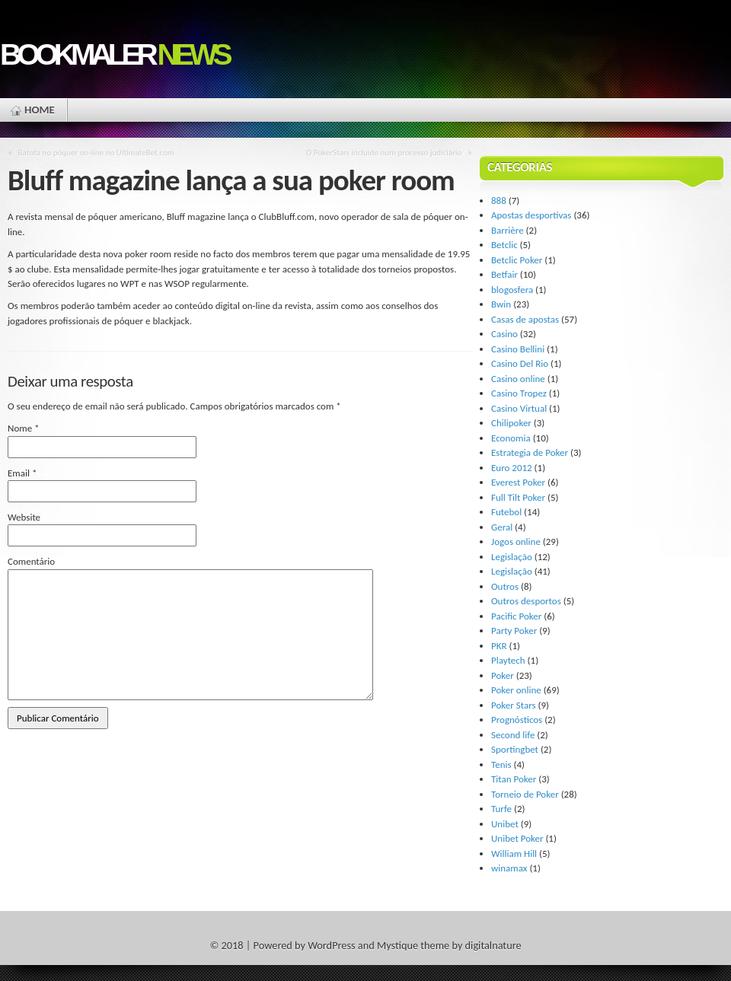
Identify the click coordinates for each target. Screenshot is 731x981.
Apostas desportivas (531, 215)
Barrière (507, 230)
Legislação (511, 556)
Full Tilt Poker (518, 497)
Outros (505, 586)
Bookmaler (114, 54)
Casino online (518, 378)
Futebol (506, 512)
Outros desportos (526, 601)
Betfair (504, 274)
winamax (509, 868)
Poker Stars (513, 705)
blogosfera (512, 289)
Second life (513, 735)
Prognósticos (516, 719)
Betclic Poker (516, 260)
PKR (499, 645)
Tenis (501, 764)
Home (39, 109)
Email (22, 473)
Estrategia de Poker (529, 452)
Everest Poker (518, 482)
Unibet (505, 824)
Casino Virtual (519, 408)
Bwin (501, 304)
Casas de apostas (525, 319)
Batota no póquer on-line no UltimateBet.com (96, 152)
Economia (511, 438)
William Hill (514, 853)
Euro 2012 (511, 467)
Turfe (501, 808)
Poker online (516, 690)
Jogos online (516, 541)
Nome (24, 428)
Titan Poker (513, 779)
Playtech (508, 660)
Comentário (31, 561)
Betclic (504, 244)
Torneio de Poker (525, 794)
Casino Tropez (519, 393)
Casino (504, 333)
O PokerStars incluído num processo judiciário (383, 152)
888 (498, 200)
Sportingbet (514, 749)
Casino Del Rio (519, 363)
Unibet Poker (517, 838)
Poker (502, 675)
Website (24, 517)
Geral (501, 527)
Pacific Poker (516, 616)
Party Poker (514, 630)
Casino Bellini (517, 349)
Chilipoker (511, 422)
